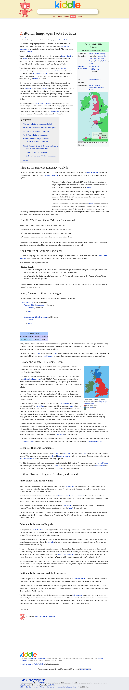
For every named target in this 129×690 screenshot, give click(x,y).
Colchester (80, 496)
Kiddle (22, 687)
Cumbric (28, 88)
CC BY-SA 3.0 (40, 683)
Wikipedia (23, 685)
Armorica (60, 434)
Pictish (91, 90)
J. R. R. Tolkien (38, 530)
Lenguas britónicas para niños (45, 616)
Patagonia (55, 111)
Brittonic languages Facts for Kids (32, 664)
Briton (89, 187)
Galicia (91, 63)
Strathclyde (98, 61)
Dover (71, 496)
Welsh (25, 58)
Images (60, 16)
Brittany (102, 53)
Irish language (77, 595)
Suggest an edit (85, 669)
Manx (71, 406)
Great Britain (55, 71)
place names (69, 486)
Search (95, 11)
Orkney (49, 103)
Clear (91, 11)
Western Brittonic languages (34, 305)
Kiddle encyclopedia (38, 658)
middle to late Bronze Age (31, 379)
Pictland (105, 61)
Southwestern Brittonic (96, 87)
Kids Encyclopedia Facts (27, 37)
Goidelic (29, 52)
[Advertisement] (64, 24)
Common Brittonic (64, 40)
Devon (56, 465)
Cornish (69, 56)
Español (80, 16)
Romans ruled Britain (40, 73)
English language (95, 441)
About (35, 687)
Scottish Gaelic (79, 579)
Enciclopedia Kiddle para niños (66, 687)
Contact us (50, 687)
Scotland (56, 453)
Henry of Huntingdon (27, 459)
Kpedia (73, 16)
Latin (91, 204)
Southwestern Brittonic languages (36, 317)
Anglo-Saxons (29, 441)
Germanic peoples (63, 456)
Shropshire (58, 468)
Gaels (51, 456)
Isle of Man (39, 103)
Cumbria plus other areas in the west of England (97, 58)
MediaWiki (51, 685)
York (66, 496)
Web (54, 16)
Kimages (66, 16)
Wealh (70, 508)
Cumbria (50, 542)
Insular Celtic (95, 70)
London (61, 496)
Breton (63, 56)
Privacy (42, 687)
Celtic (92, 68)
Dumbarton (67, 505)
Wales (91, 53)
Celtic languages (92, 172)
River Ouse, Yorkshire (65, 554)
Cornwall (96, 53)
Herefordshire (100, 465)
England (84, 453)
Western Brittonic (94, 85)
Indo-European (94, 66)
